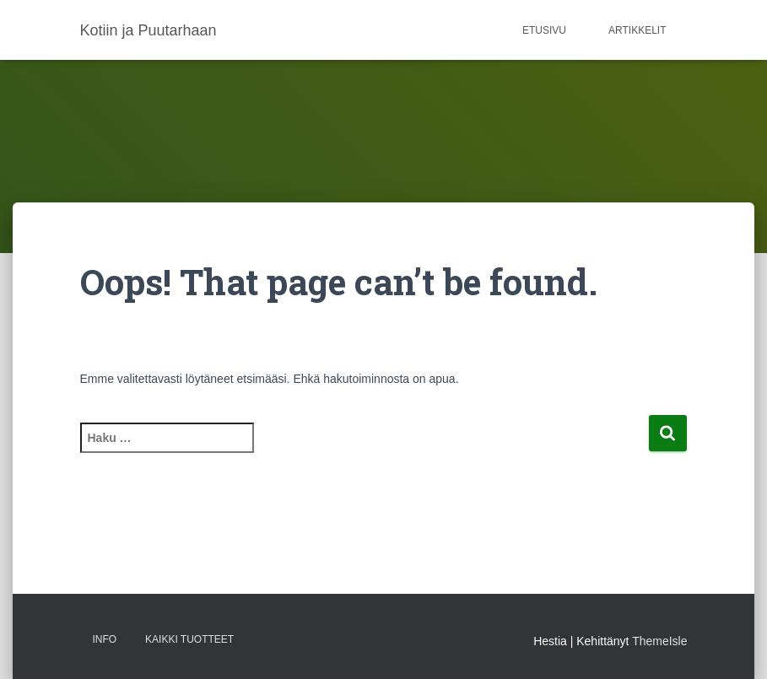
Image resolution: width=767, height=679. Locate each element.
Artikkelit (637, 30)
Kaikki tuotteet (189, 639)
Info (105, 639)
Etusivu (544, 30)
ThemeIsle (659, 641)
